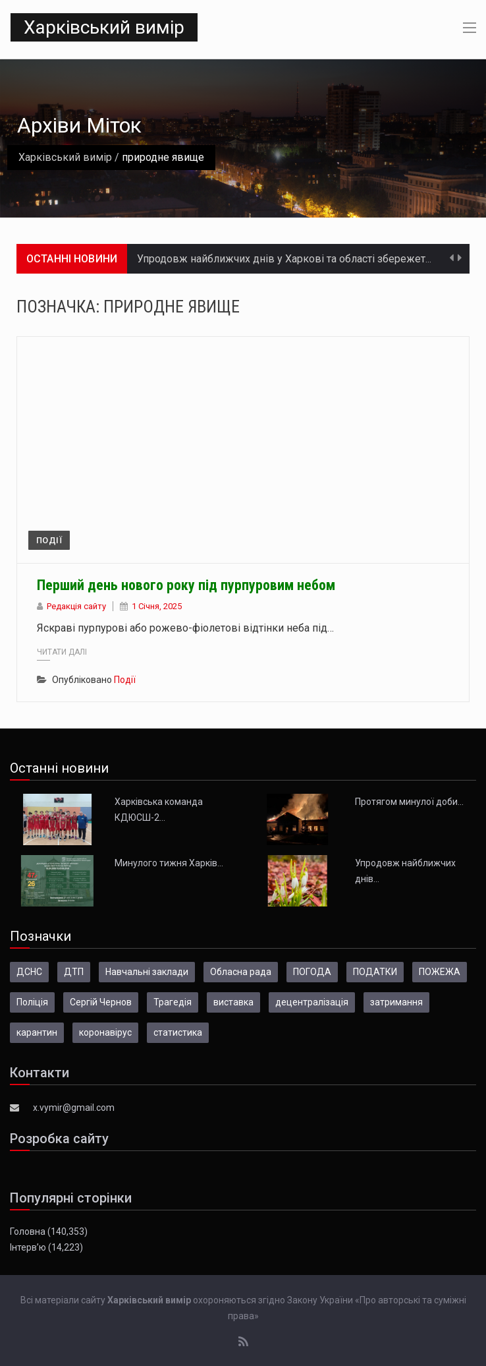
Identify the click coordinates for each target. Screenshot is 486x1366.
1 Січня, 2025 (157, 606)
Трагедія (172, 1002)
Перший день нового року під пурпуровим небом (186, 585)
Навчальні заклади (146, 971)
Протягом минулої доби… (409, 801)
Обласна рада (240, 971)
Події (49, 540)
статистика (177, 1032)
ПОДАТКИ (375, 971)
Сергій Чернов (101, 1002)
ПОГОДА (312, 971)
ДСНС (29, 971)
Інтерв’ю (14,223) (46, 1247)
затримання (396, 1002)
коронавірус (105, 1032)
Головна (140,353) (49, 1231)
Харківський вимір (104, 27)
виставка (233, 1002)
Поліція (32, 1002)
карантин (36, 1032)
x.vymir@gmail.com (74, 1107)
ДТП (74, 971)
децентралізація (311, 1002)
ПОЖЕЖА (439, 971)
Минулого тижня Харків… (169, 863)
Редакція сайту (76, 606)
